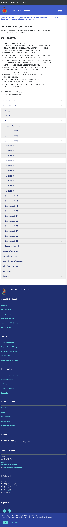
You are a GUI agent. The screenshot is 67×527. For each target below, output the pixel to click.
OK (5, 523)
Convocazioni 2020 (35, 211)
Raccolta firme (5, 421)
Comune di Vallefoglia (21, 10)
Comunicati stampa (6, 408)
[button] (61, 100)
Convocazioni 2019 (35, 206)
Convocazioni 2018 (35, 201)
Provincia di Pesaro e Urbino (18, 2)
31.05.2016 (30, 19)
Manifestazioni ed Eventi (8, 426)
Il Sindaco (7, 111)
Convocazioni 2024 (35, 231)
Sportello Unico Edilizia (7, 342)
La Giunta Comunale (11, 116)
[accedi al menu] (60, 10)
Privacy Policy (14, 522)
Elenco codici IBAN (6, 491)
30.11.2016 (10, 186)
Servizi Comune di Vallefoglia (9, 360)
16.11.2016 (10, 181)
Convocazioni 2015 (35, 135)
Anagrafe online (5, 356)
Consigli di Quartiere (10, 256)
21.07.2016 (10, 166)
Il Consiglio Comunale (35, 120)
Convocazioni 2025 (35, 236)
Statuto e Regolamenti (11, 251)
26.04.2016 (10, 156)
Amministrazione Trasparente (13, 261)
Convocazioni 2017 (35, 196)
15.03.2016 (10, 151)
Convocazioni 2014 (35, 130)
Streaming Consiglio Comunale (15, 126)
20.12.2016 (10, 191)
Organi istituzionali (41, 17)
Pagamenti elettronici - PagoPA (10, 347)
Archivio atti (7, 271)
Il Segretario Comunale (11, 246)
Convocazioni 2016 (17, 19)
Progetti (34, 276)
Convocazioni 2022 (35, 221)
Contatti (3, 463)
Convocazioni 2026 (35, 241)
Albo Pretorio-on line (10, 266)
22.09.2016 (10, 171)
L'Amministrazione (25, 17)
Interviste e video (6, 417)
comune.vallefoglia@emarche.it (13, 467)
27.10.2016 (10, 176)
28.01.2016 (10, 146)
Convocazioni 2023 (35, 226)
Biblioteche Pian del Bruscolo (9, 351)
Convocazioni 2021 (35, 216)
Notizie (3, 412)
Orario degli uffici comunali (9, 464)
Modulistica (4, 393)
